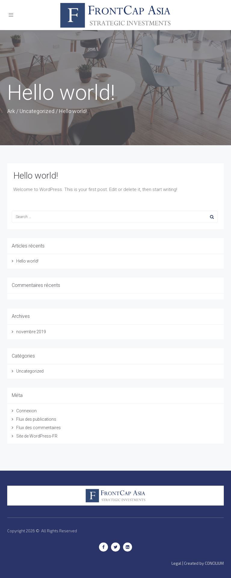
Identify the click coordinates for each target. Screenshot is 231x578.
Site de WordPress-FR (36, 436)
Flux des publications (36, 419)
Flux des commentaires (38, 427)
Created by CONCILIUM (204, 563)
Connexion (26, 410)
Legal (176, 563)
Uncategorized (37, 111)
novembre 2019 (31, 331)
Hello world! (35, 175)
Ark (11, 111)
